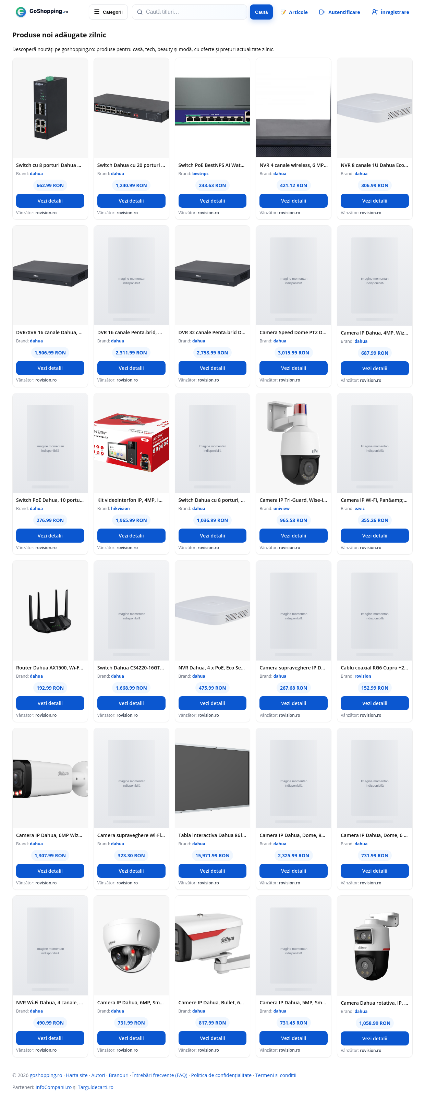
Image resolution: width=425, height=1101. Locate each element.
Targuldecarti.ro (95, 1087)
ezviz (359, 508)
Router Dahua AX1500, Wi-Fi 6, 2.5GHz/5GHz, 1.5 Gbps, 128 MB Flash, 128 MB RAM (50, 667)
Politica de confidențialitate (221, 1075)
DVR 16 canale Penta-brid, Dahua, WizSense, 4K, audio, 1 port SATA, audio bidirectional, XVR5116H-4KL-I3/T (131, 332)
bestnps (200, 174)
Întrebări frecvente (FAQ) (159, 1075)
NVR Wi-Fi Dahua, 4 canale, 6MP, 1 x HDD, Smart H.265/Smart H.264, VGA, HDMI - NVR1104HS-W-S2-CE (50, 1002)
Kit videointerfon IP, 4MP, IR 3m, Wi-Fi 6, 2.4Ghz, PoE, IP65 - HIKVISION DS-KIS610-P (131, 500)
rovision (362, 676)
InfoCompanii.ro (54, 1087)
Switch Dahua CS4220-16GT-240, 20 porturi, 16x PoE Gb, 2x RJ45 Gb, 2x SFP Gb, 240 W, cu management (131, 667)
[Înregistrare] (390, 12)
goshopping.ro (46, 1075)
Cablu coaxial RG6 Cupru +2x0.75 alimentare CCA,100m (375, 667)
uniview (282, 508)
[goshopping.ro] (48, 12)
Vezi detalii (50, 200)
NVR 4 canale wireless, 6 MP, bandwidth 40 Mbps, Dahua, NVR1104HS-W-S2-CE (293, 165)
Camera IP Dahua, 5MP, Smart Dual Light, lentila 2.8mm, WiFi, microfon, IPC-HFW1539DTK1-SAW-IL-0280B (293, 1002)
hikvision (120, 508)
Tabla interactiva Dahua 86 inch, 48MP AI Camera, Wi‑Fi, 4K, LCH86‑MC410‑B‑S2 (213, 835)
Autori (98, 1075)
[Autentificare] (339, 12)
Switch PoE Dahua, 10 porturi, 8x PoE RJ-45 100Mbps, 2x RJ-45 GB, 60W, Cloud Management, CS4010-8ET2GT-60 (50, 500)
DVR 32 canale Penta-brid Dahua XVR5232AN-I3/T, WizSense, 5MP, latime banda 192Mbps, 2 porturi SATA (213, 332)
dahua (36, 174)
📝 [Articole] (294, 12)
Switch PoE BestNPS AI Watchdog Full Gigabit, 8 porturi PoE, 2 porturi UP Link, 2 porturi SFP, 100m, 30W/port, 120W (213, 165)
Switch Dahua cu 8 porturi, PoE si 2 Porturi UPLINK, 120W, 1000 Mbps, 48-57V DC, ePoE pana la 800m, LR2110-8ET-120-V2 (213, 500)
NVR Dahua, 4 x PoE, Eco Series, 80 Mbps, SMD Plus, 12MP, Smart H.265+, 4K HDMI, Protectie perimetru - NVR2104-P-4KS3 (213, 667)
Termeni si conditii (275, 1075)
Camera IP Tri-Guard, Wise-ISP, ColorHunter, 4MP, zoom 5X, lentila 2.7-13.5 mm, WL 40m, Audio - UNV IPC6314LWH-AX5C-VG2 (293, 500)
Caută (261, 12)
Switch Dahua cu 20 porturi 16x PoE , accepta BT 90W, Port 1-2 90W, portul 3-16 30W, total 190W (131, 165)
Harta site (76, 1075)
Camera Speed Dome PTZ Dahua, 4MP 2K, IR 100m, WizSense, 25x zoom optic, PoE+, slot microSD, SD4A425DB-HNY (293, 332)
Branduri (119, 1075)
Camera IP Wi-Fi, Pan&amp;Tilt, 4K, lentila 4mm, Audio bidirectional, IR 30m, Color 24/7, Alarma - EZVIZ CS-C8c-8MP (375, 500)
